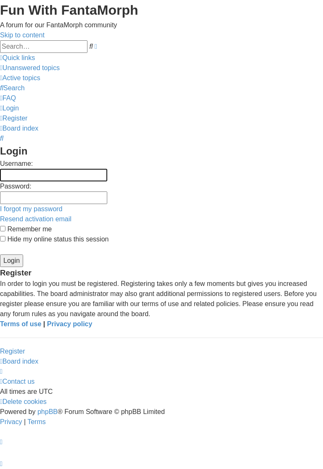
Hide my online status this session (54, 239)
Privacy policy (70, 324)
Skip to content (22, 35)
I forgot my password (31, 208)
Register (12, 351)
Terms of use (20, 324)
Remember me (26, 229)
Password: (16, 186)
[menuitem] (30, 67)
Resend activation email (35, 219)
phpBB (47, 411)
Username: (16, 163)
